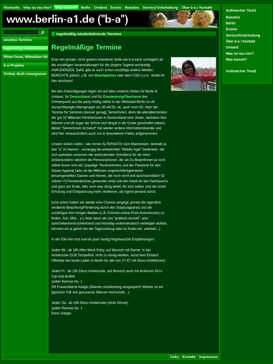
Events (231, 29)
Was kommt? (236, 60)
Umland (232, 47)
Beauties (233, 17)
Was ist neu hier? (240, 54)
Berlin (231, 23)
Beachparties (105, 75)
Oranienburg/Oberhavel (122, 97)
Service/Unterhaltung (243, 35)
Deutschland (80, 97)
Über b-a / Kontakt (240, 41)
